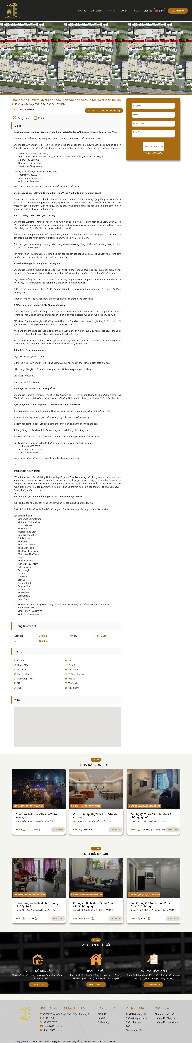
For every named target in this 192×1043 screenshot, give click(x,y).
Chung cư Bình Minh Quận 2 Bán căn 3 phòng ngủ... (94, 904)
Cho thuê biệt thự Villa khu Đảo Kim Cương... (96, 815)
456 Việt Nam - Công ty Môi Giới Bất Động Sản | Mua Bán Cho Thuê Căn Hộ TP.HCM (75, 1041)
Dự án (124, 10)
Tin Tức (136, 10)
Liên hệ (148, 10)
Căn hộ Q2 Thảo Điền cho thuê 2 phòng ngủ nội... (151, 815)
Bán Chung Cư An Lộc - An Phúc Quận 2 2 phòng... (151, 904)
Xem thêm (58, 829)
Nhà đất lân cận (96, 854)
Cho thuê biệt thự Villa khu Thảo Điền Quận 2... (36, 815)
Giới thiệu (96, 10)
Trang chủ (81, 10)
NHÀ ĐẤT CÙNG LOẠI (96, 765)
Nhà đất (110, 10)
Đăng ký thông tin (153, 146)
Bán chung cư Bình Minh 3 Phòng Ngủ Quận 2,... (37, 904)
